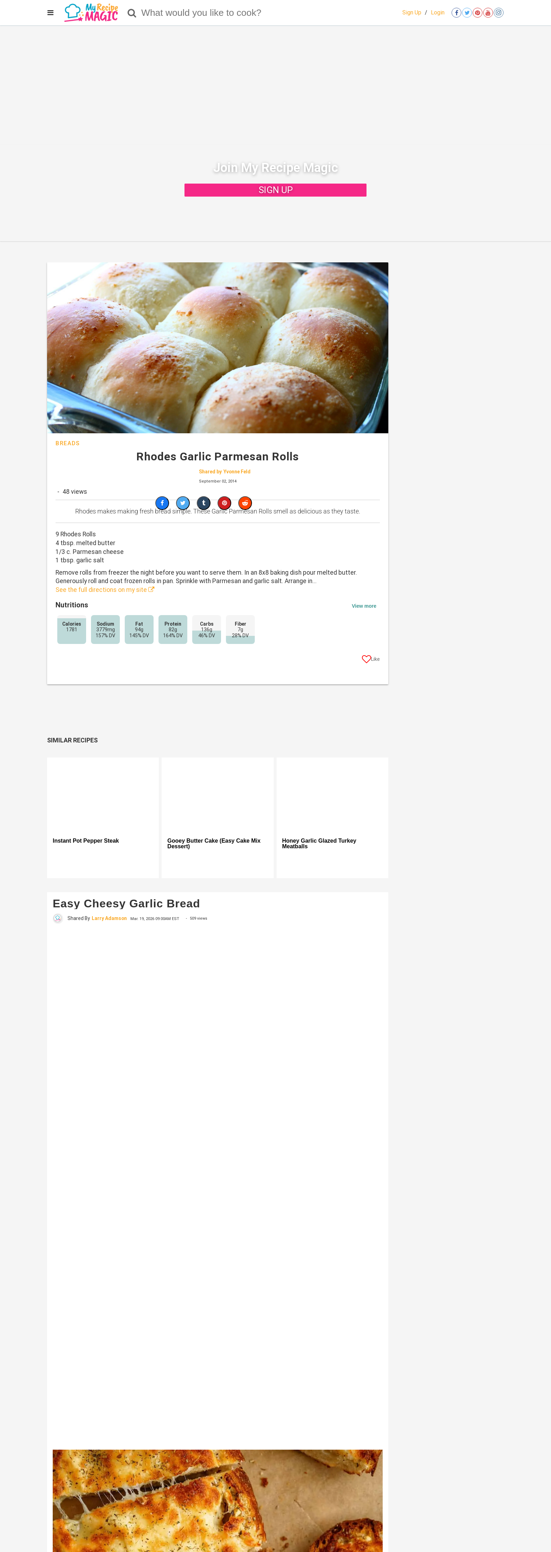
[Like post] (371, 660)
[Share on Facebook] (162, 503)
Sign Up (411, 12)
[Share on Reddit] (245, 503)
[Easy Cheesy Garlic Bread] (217, 1186)
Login (438, 12)
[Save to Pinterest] (224, 503)
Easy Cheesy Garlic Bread (126, 903)
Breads (68, 443)
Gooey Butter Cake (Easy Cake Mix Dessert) (213, 843)
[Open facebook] (456, 13)
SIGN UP (276, 190)
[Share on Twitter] (183, 503)
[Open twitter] (467, 13)
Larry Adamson (109, 918)
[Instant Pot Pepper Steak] (103, 795)
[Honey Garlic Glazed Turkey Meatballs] (332, 795)
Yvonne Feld (237, 471)
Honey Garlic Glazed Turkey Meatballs (319, 843)
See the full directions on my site (105, 589)
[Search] (131, 12)
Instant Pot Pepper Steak (86, 841)
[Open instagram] (499, 13)
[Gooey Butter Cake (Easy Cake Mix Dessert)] (217, 795)
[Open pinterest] (477, 13)
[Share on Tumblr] (203, 503)
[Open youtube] (488, 13)
